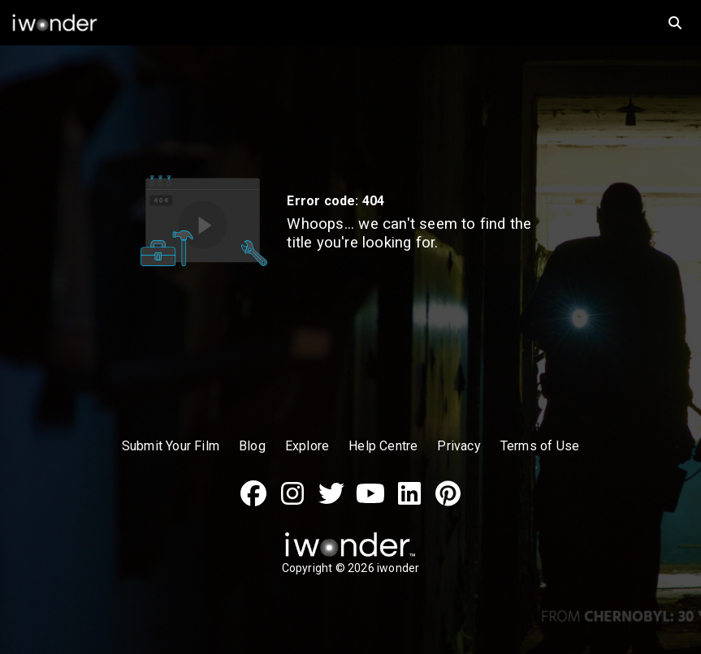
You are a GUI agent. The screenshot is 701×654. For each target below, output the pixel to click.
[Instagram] (292, 502)
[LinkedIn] (409, 502)
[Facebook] (253, 502)
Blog (252, 446)
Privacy (458, 446)
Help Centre (383, 446)
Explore (307, 446)
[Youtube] (370, 502)
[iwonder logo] (324, 22)
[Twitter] (331, 502)
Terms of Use (539, 446)
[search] (675, 22)
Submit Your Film (170, 446)
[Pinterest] (448, 502)
